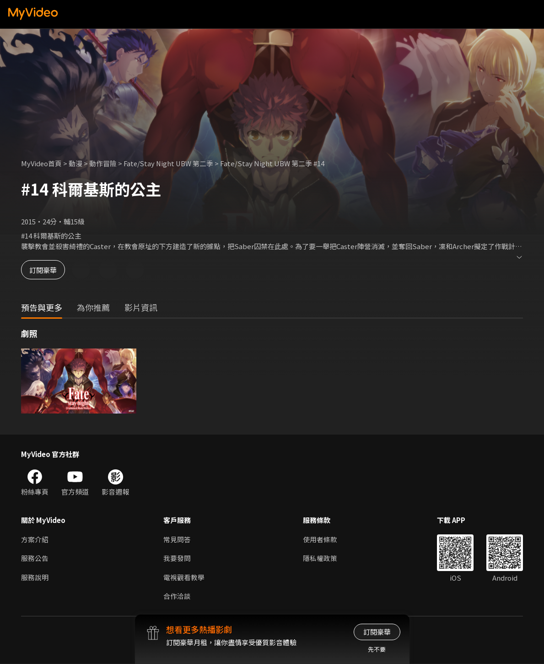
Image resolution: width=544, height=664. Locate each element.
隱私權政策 (320, 558)
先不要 (377, 649)
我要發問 (177, 558)
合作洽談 (177, 597)
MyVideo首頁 (42, 163)
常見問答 (177, 539)
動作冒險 (104, 163)
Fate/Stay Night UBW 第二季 (170, 163)
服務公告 (34, 558)
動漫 (76, 163)
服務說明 (34, 577)
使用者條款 (320, 539)
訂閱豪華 (46, 269)
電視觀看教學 (184, 577)
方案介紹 (34, 539)
